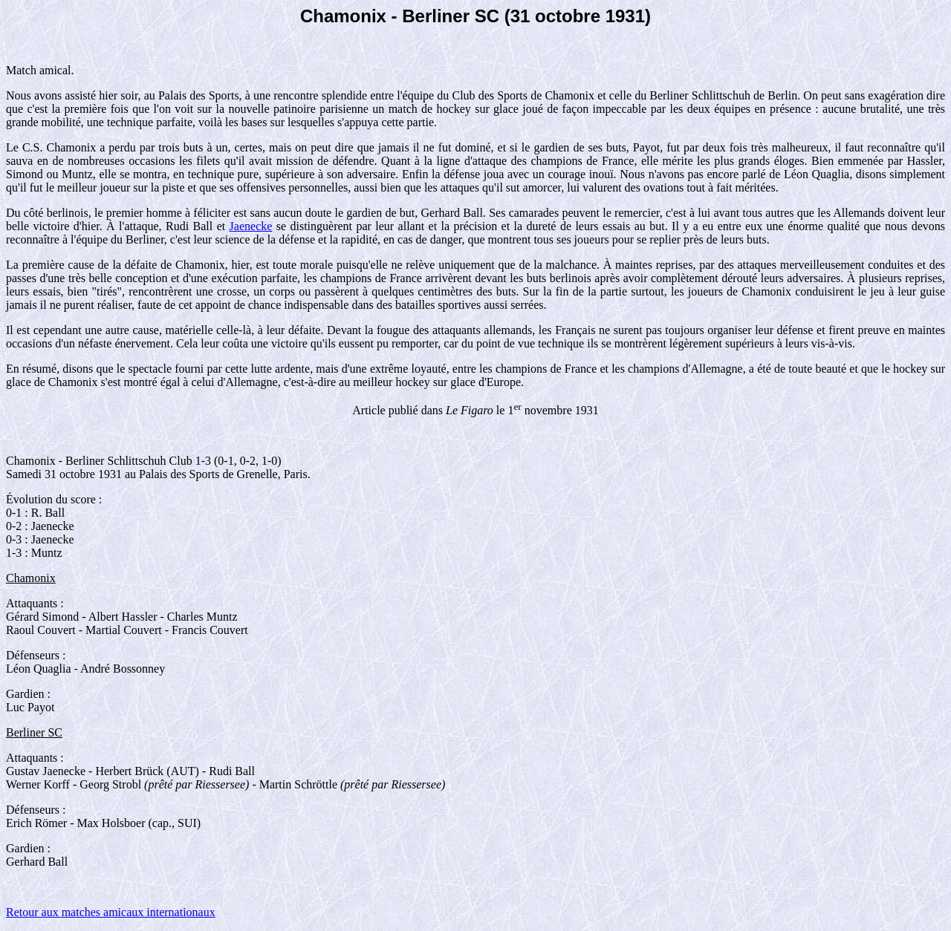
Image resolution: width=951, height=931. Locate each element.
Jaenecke (251, 226)
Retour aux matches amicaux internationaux (110, 912)
